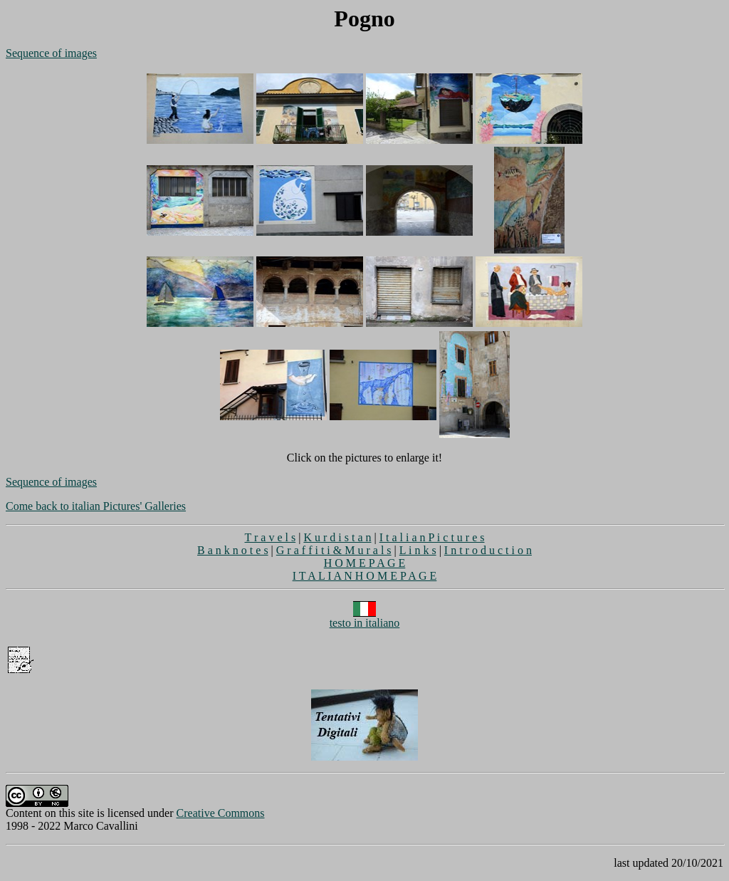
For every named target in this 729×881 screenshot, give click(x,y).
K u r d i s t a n (337, 537)
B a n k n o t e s (232, 550)
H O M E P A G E (365, 563)
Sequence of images (51, 53)
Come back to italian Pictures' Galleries (96, 506)
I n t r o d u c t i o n (488, 550)
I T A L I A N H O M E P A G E (365, 576)
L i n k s (417, 550)
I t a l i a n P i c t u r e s (432, 537)
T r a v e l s (269, 537)
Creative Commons (221, 813)
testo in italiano (365, 618)
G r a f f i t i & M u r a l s (334, 550)
